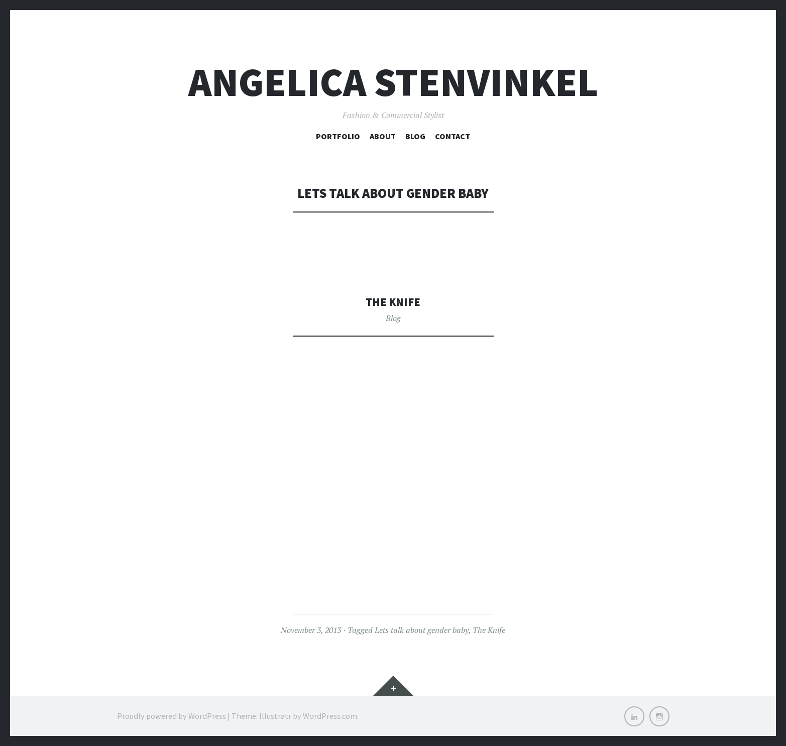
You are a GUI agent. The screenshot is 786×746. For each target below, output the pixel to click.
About (383, 136)
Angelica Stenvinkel (393, 82)
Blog (415, 136)
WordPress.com (330, 716)
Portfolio (338, 136)
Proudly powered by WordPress (171, 716)
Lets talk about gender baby (422, 629)
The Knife (393, 301)
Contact (452, 136)
